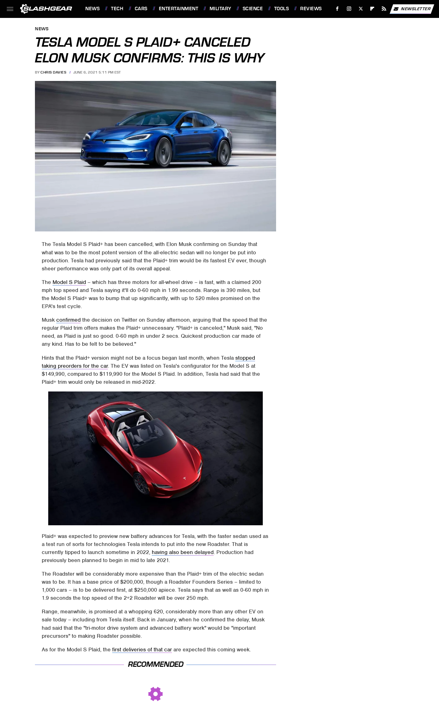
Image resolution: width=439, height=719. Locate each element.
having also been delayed (183, 552)
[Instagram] (349, 9)
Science (253, 8)
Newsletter (411, 9)
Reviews (311, 8)
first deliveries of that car (142, 649)
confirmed (68, 319)
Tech (117, 8)
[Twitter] (360, 9)
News (92, 8)
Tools (281, 8)
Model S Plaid (69, 282)
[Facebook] (337, 9)
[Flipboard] (372, 9)
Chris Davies (53, 72)
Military (220, 8)
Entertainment (178, 8)
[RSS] (384, 9)
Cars (141, 8)
